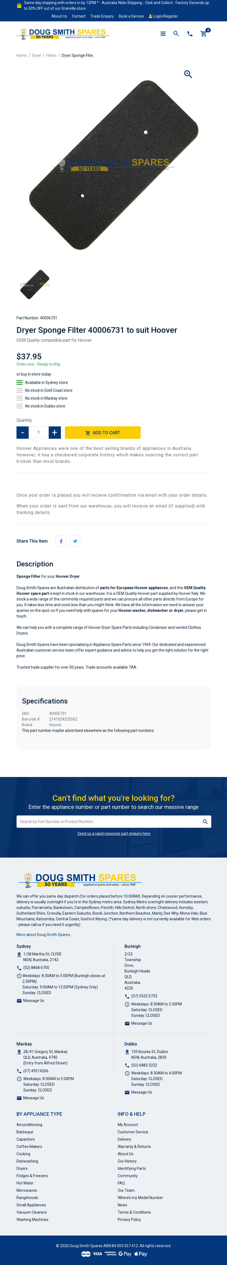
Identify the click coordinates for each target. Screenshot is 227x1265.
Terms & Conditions (134, 1212)
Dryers (22, 1168)
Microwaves (27, 1190)
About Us (59, 16)
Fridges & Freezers (32, 1176)
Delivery (124, 1139)
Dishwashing (27, 1161)
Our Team (126, 1190)
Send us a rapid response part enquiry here (113, 833)
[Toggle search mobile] (176, 34)
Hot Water (25, 1183)
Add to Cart (102, 433)
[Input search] (108, 821)
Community (128, 1176)
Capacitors (26, 1139)
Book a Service (131, 16)
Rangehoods (27, 1198)
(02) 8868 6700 (36, 967)
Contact (78, 16)
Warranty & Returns (134, 1146)
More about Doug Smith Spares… (45, 934)
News (122, 1205)
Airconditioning (29, 1125)
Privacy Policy (129, 1219)
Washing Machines (32, 1219)
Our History (127, 1161)
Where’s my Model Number (140, 1198)
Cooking (23, 1154)
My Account (128, 1125)
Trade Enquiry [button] (102, 16)
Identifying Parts (132, 1168)
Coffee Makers (29, 1146)
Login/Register (163, 16)
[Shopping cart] (204, 34)
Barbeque (25, 1132)
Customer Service (133, 1132)
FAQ (121, 1183)
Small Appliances (31, 1205)
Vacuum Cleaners (32, 1212)
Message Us (33, 1000)
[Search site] (205, 821)
